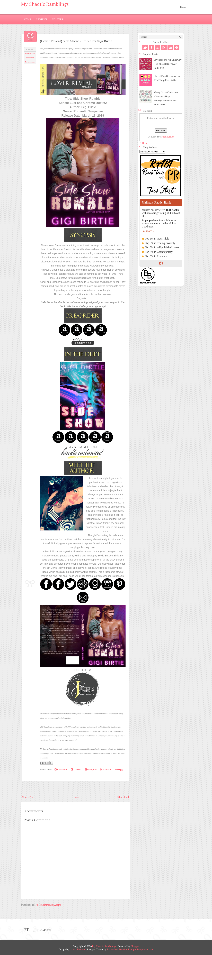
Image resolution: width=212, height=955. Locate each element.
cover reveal (30, 58)
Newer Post (28, 796)
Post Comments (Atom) (48, 904)
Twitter (76, 769)
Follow (143, 142)
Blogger (135, 946)
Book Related (30, 53)
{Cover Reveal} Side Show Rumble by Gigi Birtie (76, 41)
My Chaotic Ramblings (45, 4)
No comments (30, 62)
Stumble (105, 769)
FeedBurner (167, 136)
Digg (119, 769)
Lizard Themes (77, 949)
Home (183, 7)
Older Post (123, 796)
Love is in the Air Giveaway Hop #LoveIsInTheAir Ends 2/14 (167, 63)
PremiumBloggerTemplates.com (136, 949)
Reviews (41, 19)
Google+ (90, 769)
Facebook (61, 769)
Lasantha (112, 949)
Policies (57, 19)
